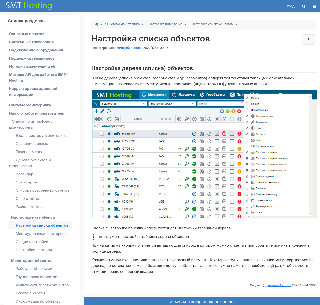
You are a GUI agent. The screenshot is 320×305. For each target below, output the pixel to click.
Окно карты (26, 182)
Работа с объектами (34, 268)
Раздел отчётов (30, 206)
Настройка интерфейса (165, 24)
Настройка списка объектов (212, 24)
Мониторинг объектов (31, 260)
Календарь (25, 174)
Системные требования (31, 42)
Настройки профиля (34, 249)
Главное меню (29, 151)
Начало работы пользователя (36, 113)
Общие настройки (32, 241)
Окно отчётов (28, 198)
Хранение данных (32, 143)
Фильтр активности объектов (42, 285)
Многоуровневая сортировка (42, 233)
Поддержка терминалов (32, 58)
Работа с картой (30, 293)
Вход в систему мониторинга (42, 135)
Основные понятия (27, 33)
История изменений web (32, 66)
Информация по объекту (38, 301)
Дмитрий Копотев (129, 48)
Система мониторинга (123, 24)
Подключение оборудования (36, 50)
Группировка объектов (36, 276)
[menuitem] (40, 34)
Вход (290, 6)
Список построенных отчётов (42, 190)
